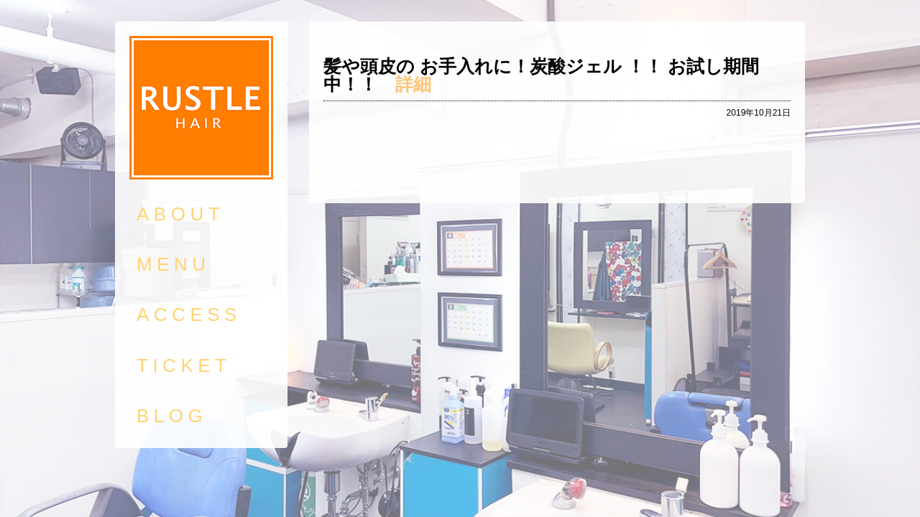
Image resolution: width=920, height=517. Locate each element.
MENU (174, 264)
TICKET (184, 365)
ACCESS (189, 314)
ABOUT (180, 214)
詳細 (413, 84)
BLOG (172, 416)
